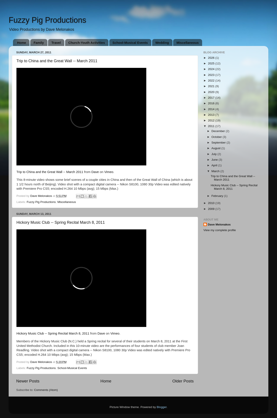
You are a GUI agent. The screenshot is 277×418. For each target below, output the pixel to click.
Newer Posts (27, 381)
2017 (211, 97)
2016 (211, 103)
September (219, 142)
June (215, 159)
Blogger (162, 407)
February (217, 196)
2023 (211, 75)
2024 (211, 69)
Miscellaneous (187, 42)
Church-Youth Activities (86, 42)
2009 (211, 209)
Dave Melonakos (219, 224)
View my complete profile (219, 230)
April (214, 165)
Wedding (162, 42)
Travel (56, 42)
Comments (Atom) (46, 390)
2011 (211, 126)
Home (21, 42)
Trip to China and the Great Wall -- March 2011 (56, 61)
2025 (211, 63)
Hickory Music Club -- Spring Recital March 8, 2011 (60, 222)
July (214, 154)
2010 (211, 203)
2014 (211, 109)
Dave (95, 172)
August (216, 148)
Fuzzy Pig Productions (47, 20)
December (218, 131)
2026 (211, 57)
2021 (211, 86)
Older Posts (183, 381)
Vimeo (108, 172)
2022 (211, 80)
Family (39, 42)
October (217, 137)
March (215, 171)
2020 (211, 92)
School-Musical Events (130, 42)
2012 (211, 120)
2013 (211, 114)
